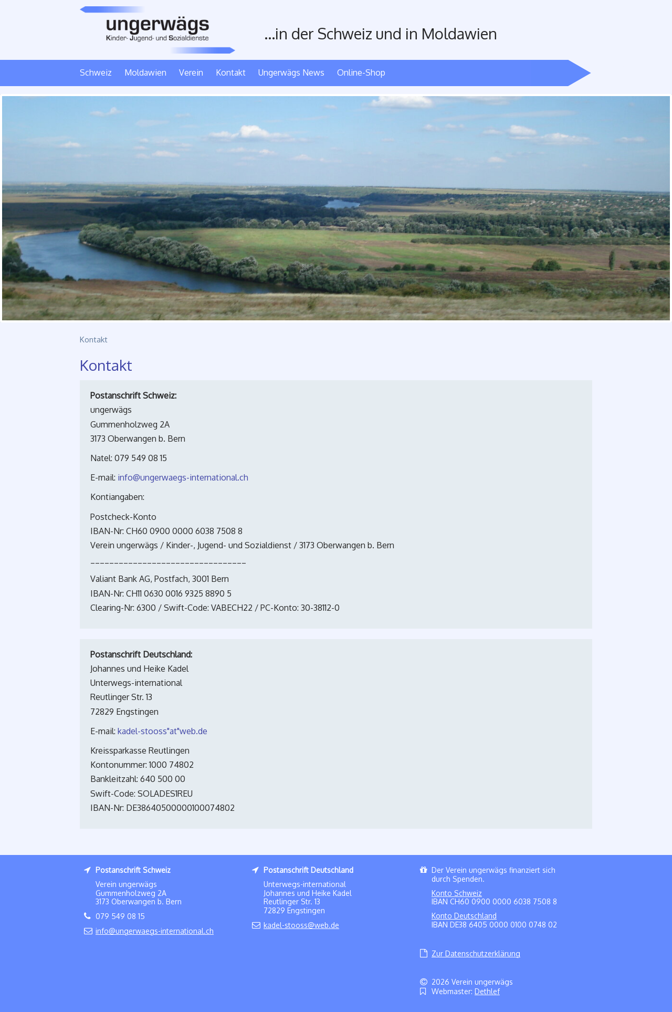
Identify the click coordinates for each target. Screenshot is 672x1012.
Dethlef (487, 991)
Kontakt (231, 72)
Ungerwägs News (291, 72)
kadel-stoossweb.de (301, 925)
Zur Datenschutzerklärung (476, 953)
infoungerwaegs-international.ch (183, 477)
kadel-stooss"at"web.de (162, 731)
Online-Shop (361, 72)
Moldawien (145, 72)
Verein (191, 72)
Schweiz (96, 72)
